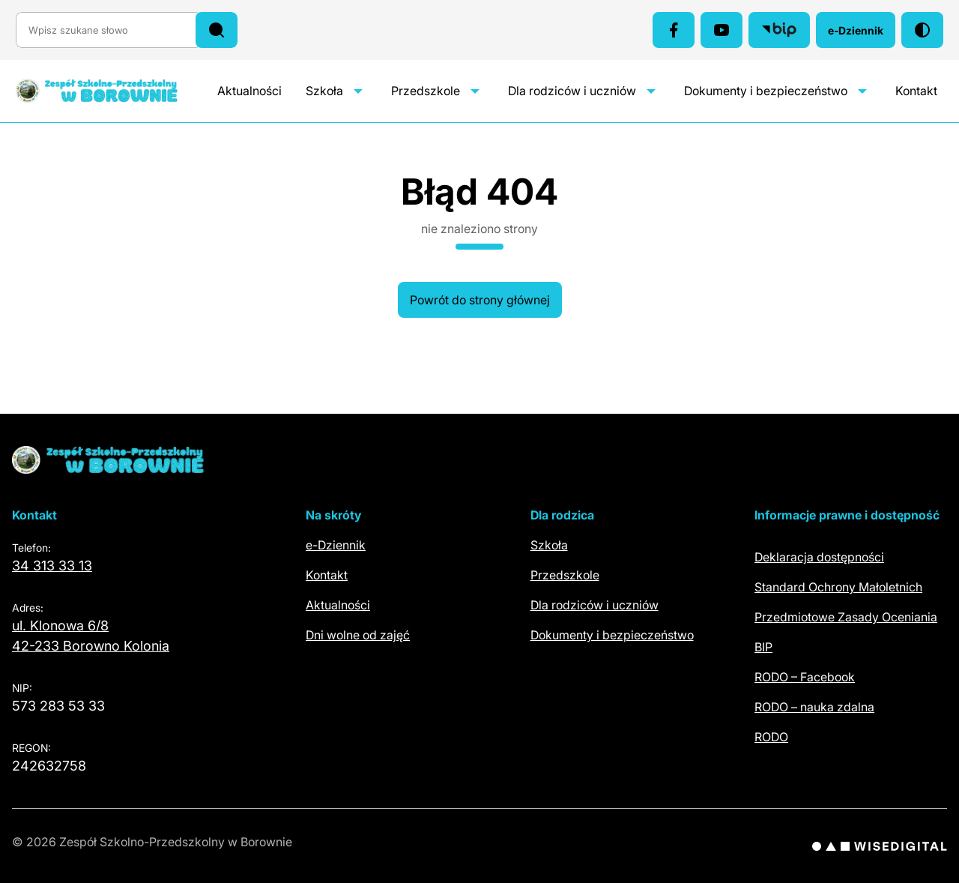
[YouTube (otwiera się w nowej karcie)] (721, 30)
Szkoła (324, 90)
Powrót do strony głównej (480, 299)
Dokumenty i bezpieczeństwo (765, 90)
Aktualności (249, 90)
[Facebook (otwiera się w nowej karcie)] (674, 30)
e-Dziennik (861, 34)
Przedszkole (425, 90)
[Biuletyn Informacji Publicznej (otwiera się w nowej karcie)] (779, 30)
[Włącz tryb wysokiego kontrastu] (922, 30)
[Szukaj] (217, 30)
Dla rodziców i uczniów (572, 90)
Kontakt (916, 90)
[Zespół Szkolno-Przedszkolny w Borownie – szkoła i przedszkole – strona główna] (112, 91)
